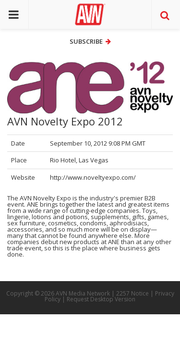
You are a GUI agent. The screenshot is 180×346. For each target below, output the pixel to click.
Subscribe (90, 41)
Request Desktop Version (101, 299)
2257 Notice (132, 293)
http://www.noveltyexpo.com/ (93, 177)
